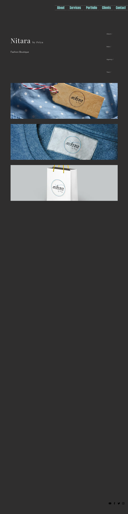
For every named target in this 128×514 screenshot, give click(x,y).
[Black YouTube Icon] (110, 503)
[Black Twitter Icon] (118, 503)
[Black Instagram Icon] (123, 503)
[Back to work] (108, 292)
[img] (64, 101)
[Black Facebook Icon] (114, 503)
